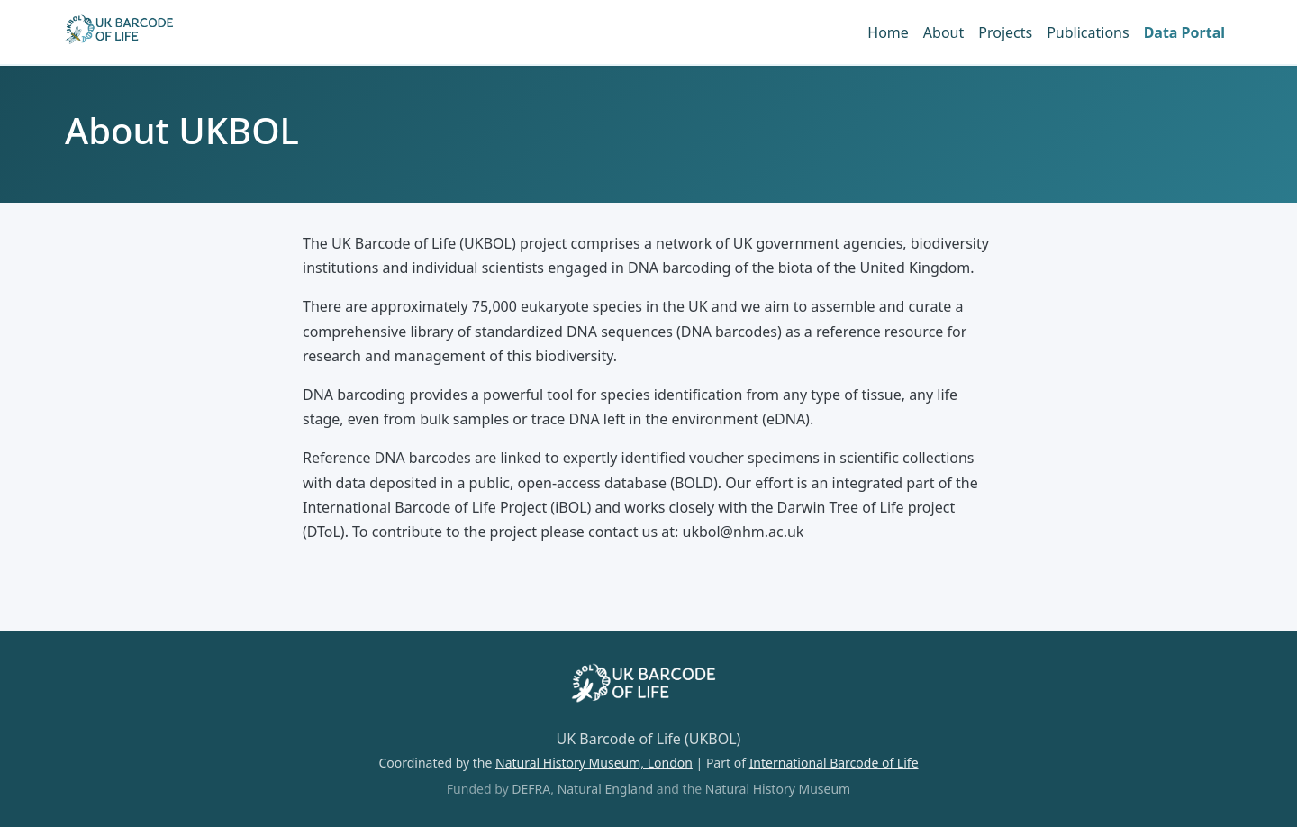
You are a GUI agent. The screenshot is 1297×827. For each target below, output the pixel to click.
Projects (1005, 32)
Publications (1088, 32)
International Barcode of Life (834, 762)
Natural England (606, 788)
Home (888, 32)
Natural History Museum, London (594, 762)
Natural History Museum (777, 788)
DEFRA (531, 788)
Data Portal (1184, 32)
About (943, 32)
